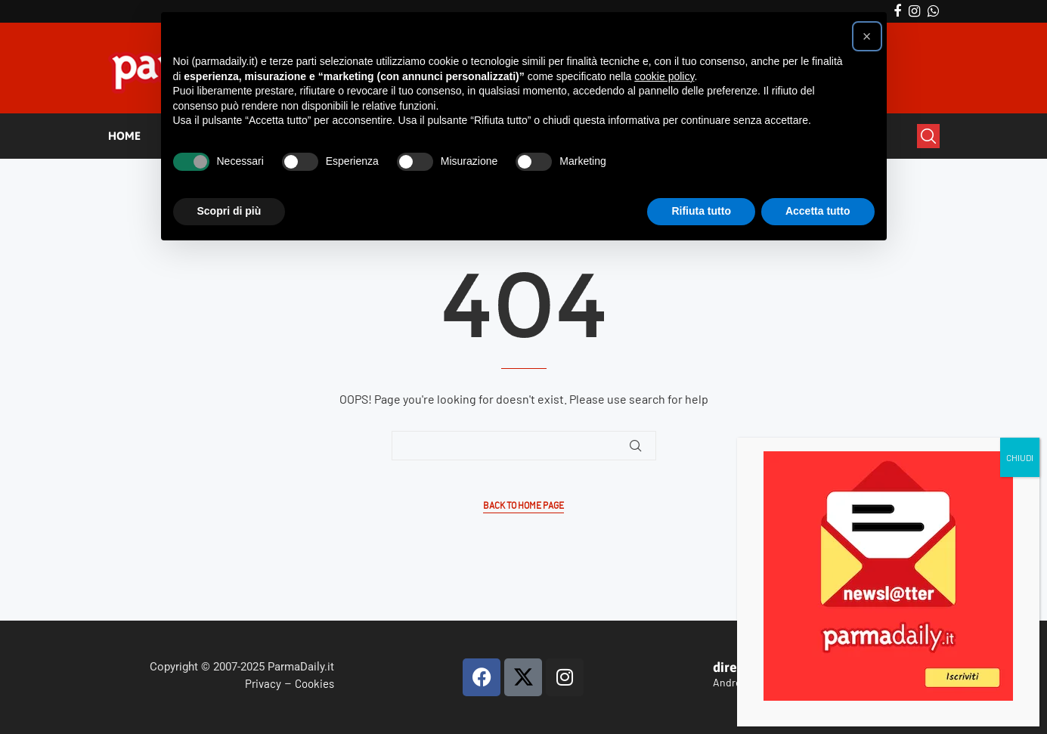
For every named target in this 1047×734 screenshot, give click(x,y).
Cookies (314, 683)
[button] (867, 36)
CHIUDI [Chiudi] (1022, 270)
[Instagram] (914, 11)
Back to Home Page (523, 505)
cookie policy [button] (664, 76)
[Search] (928, 136)
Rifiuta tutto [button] (701, 211)
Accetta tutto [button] (817, 211)
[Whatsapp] (933, 11)
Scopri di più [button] (229, 211)
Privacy (263, 683)
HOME (124, 135)
